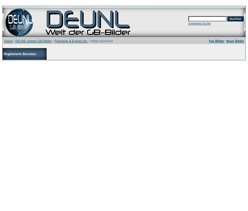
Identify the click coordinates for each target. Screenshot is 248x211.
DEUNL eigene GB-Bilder (34, 41)
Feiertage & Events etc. (71, 41)
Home (8, 41)
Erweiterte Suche (199, 23)
